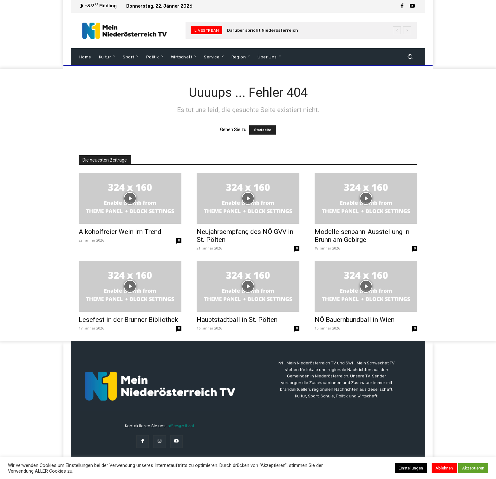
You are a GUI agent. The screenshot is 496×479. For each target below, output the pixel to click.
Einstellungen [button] (411, 468)
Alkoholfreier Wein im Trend (120, 232)
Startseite (262, 130)
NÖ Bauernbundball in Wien (355, 319)
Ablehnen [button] (444, 468)
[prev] (397, 30)
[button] (409, 56)
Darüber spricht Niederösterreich (262, 30)
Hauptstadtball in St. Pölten (237, 319)
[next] (407, 30)
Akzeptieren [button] (473, 468)
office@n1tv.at (180, 425)
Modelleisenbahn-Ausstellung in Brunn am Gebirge (362, 235)
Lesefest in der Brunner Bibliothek (128, 319)
